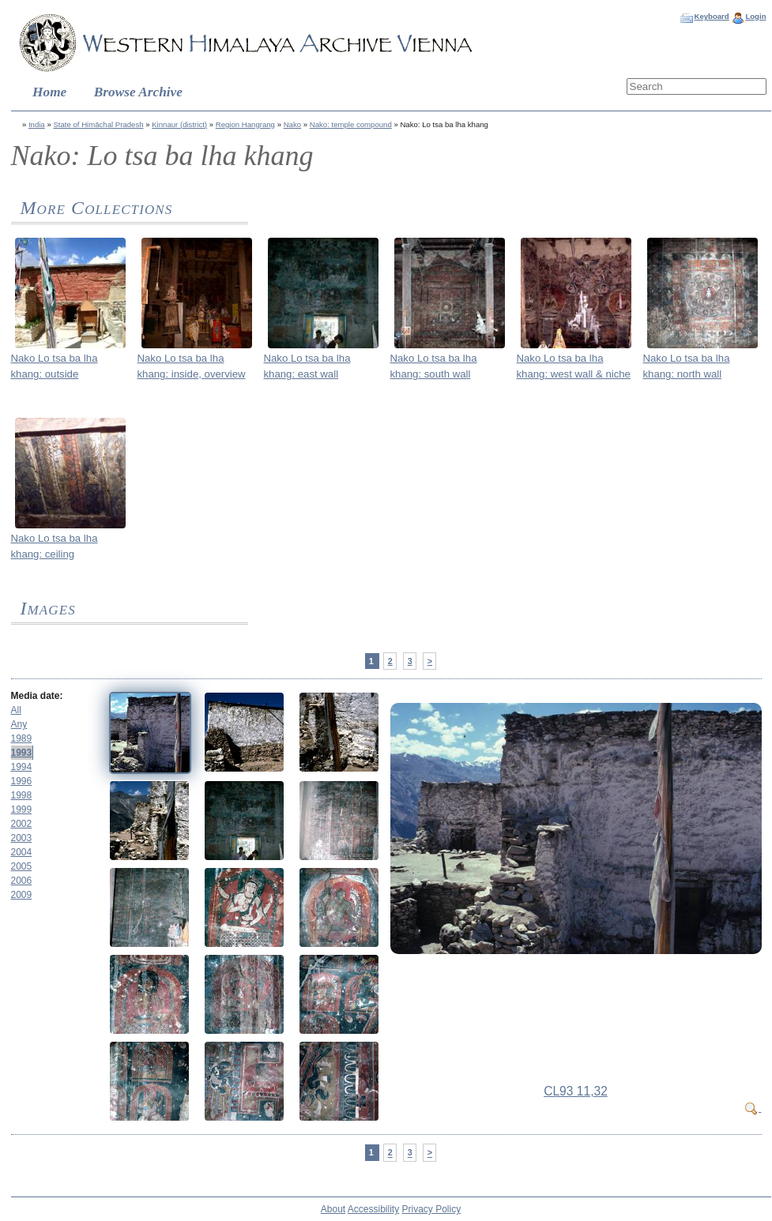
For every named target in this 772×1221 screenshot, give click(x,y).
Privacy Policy (431, 1209)
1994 (21, 766)
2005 (21, 866)
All (16, 710)
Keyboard (711, 16)
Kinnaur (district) (179, 124)
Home (49, 92)
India (36, 124)
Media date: (37, 695)
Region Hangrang (245, 124)
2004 (21, 852)
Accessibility (373, 1209)
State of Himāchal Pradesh (98, 124)
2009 (21, 894)
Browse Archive (138, 92)
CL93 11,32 (576, 1091)
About (333, 1209)
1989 (21, 738)
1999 (21, 809)
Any (19, 724)
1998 (21, 795)
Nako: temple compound (351, 124)
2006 (21, 880)
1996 (21, 781)
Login (755, 16)
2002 (21, 823)
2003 (21, 837)
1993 (21, 752)
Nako (292, 124)
